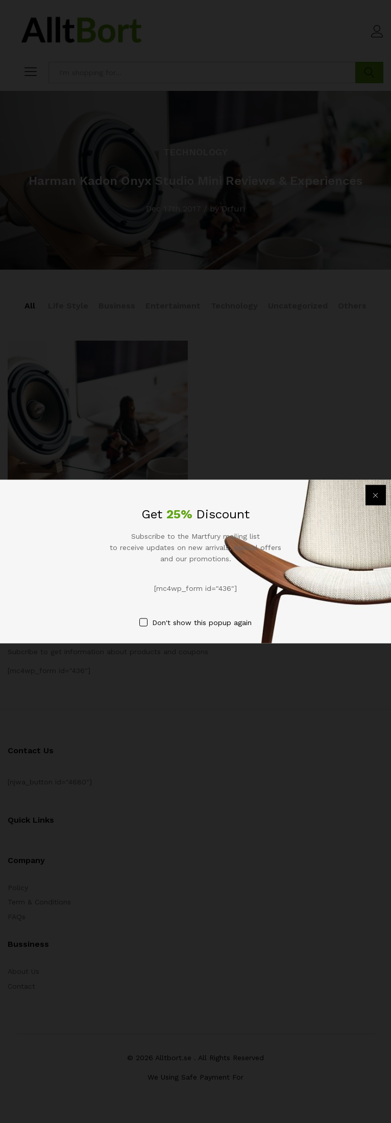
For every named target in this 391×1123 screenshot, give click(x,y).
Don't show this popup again (202, 622)
